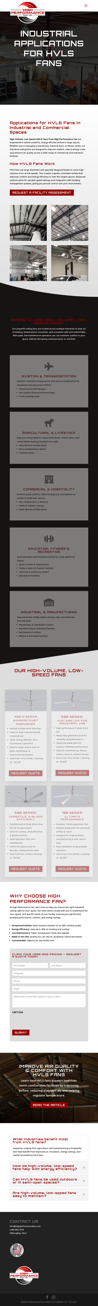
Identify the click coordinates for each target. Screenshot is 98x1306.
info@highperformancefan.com (25, 1226)
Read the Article (49, 1105)
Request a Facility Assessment (41, 192)
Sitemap (73, 1302)
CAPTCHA (17, 1012)
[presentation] (34, 1021)
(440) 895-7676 (17, 1229)
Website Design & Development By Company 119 (44, 1302)
